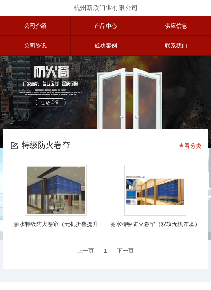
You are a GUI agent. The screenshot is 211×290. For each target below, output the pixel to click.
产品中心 (105, 26)
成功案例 (105, 45)
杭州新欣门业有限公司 (106, 7)
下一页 (125, 250)
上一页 (85, 250)
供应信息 (176, 26)
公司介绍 (35, 26)
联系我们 (176, 45)
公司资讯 (35, 45)
